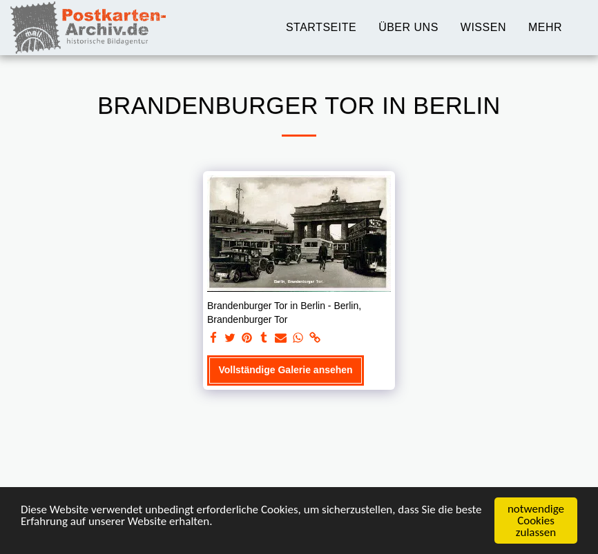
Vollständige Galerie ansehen (285, 369)
